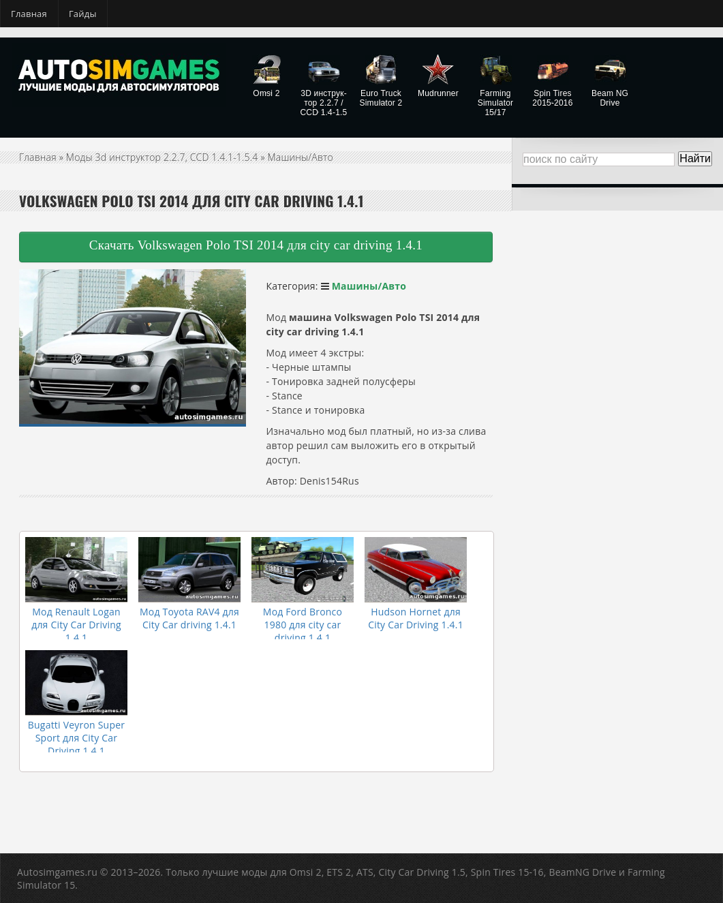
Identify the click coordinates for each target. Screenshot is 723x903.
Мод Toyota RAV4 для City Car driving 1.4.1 (189, 618)
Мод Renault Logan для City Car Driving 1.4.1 (76, 624)
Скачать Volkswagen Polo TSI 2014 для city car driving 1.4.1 (255, 245)
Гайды (83, 13)
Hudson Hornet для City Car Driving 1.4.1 (415, 618)
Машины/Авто (300, 157)
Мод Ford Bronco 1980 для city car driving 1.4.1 (302, 624)
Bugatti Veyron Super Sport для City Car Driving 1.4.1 (76, 737)
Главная (29, 13)
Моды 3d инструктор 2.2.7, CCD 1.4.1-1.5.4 (162, 157)
